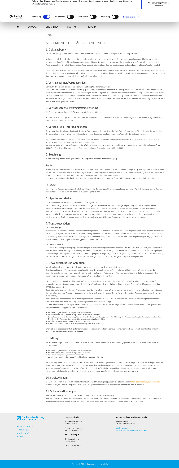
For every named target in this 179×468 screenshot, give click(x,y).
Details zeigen (129, 36)
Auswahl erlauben (158, 14)
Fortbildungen (23, 430)
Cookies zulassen (158, 6)
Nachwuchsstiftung (25, 426)
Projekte (20, 436)
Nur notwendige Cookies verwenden (158, 23)
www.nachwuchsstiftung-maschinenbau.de (132, 430)
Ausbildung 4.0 (23, 433)
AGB (82, 464)
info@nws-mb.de (122, 428)
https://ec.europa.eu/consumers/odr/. (146, 382)
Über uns (74, 464)
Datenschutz (103, 464)
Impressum (91, 464)
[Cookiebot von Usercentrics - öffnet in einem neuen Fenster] (15, 36)
